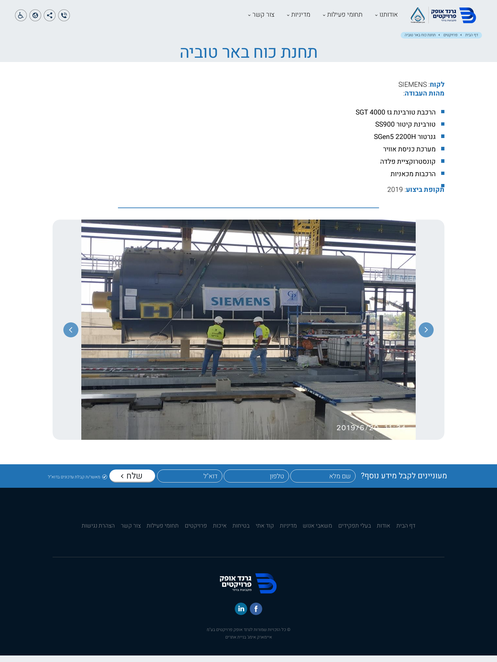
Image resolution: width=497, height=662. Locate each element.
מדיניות (273, 18)
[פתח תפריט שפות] (35, 18)
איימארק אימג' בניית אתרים (248, 643)
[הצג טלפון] (64, 18)
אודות (383, 532)
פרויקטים (450, 41)
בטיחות (240, 532)
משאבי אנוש (317, 532)
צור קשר (236, 18)
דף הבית (471, 41)
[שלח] (132, 482)
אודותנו (361, 18)
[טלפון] (256, 482)
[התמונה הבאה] (70, 336)
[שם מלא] (323, 482)
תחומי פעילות (317, 18)
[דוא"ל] (189, 482)
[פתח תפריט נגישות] (21, 18)
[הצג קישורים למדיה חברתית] (50, 18)
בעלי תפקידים (354, 532)
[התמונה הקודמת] (426, 336)
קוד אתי (265, 532)
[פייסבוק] (256, 615)
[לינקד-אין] (241, 615)
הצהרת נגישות (98, 532)
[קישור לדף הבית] (432, 27)
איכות (220, 532)
